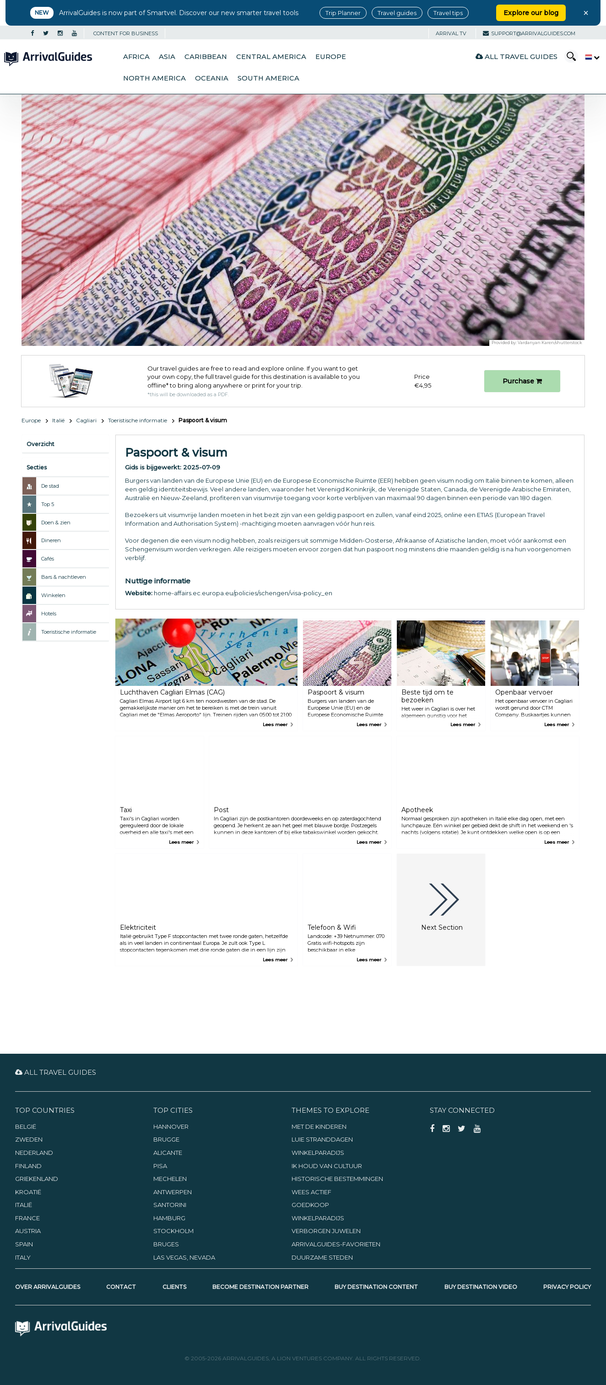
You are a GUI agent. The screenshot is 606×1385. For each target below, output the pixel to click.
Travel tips (448, 12)
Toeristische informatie (137, 420)
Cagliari (86, 420)
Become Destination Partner (260, 1286)
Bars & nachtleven (63, 577)
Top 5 (47, 504)
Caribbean (205, 57)
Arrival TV (451, 33)
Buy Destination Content (376, 1286)
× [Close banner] (586, 12)
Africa (136, 57)
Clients (174, 1286)
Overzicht (40, 444)
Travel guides (397, 12)
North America (154, 78)
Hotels (48, 613)
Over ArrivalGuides (47, 1286)
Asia (167, 57)
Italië (58, 420)
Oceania (211, 78)
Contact (121, 1286)
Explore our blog (530, 13)
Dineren (51, 540)
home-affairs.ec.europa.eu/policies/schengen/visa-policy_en (243, 593)
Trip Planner (343, 12)
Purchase (522, 381)
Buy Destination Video (480, 1286)
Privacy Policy (567, 1286)
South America (268, 78)
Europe (330, 57)
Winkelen (53, 595)
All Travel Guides (516, 56)
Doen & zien (55, 522)
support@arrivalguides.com (529, 33)
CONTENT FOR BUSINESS (125, 33)
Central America (271, 57)
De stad (50, 486)
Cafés (47, 558)
